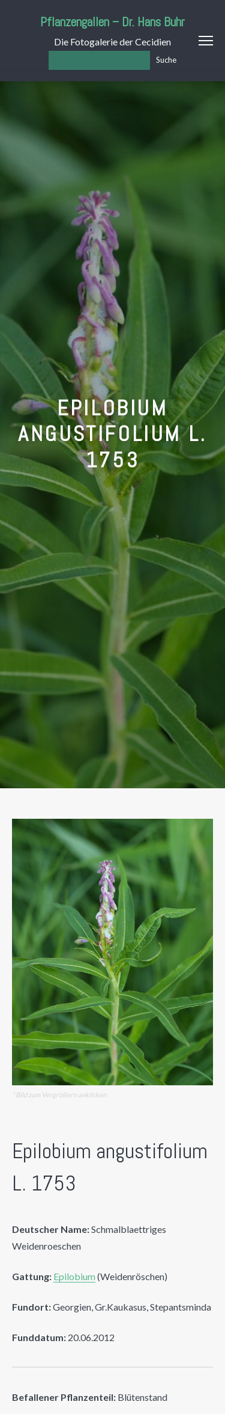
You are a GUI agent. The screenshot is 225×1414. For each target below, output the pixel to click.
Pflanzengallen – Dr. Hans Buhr (112, 22)
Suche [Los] (166, 60)
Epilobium (74, 1276)
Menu (206, 40)
